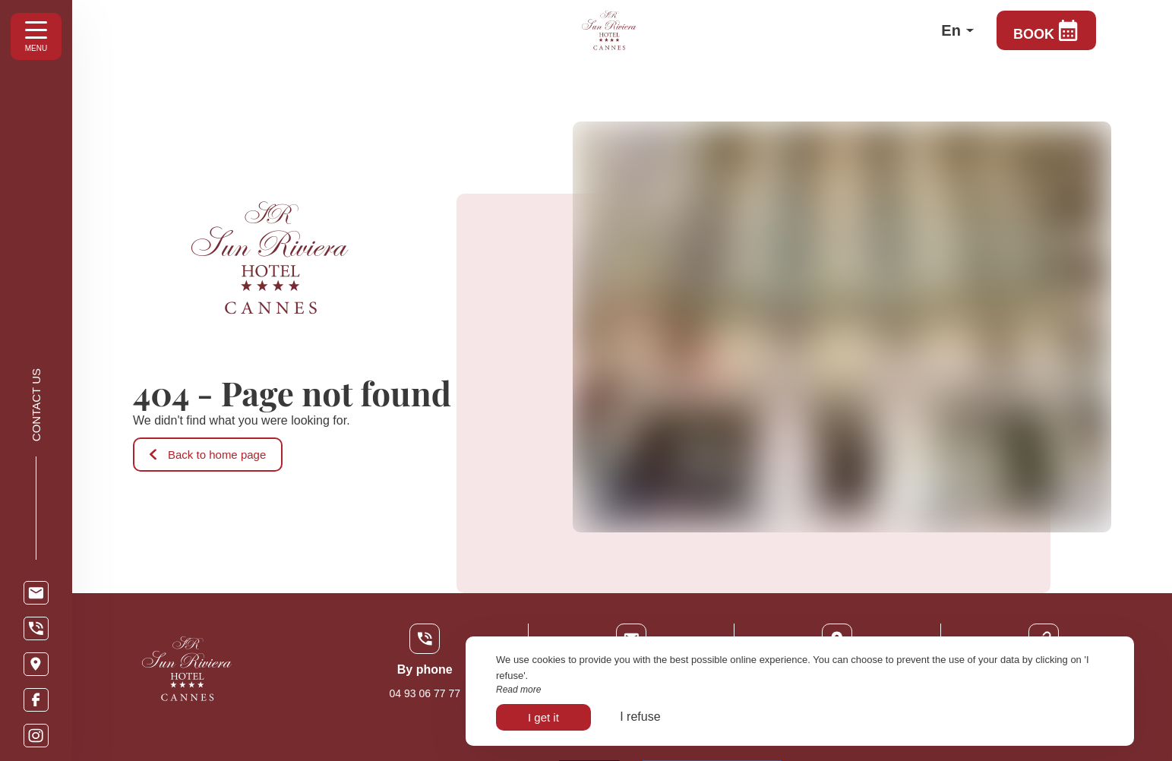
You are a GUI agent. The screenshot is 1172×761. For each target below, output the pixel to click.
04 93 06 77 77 (425, 693)
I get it (543, 717)
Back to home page (208, 454)
